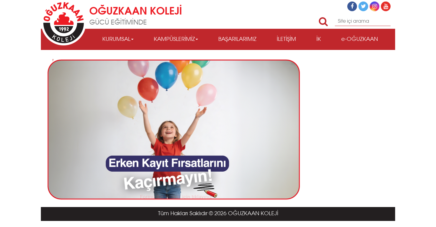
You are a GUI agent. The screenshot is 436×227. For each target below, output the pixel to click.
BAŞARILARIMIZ (237, 39)
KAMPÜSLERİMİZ (176, 39)
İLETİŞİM (286, 39)
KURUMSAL (118, 39)
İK (318, 39)
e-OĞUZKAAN (359, 39)
